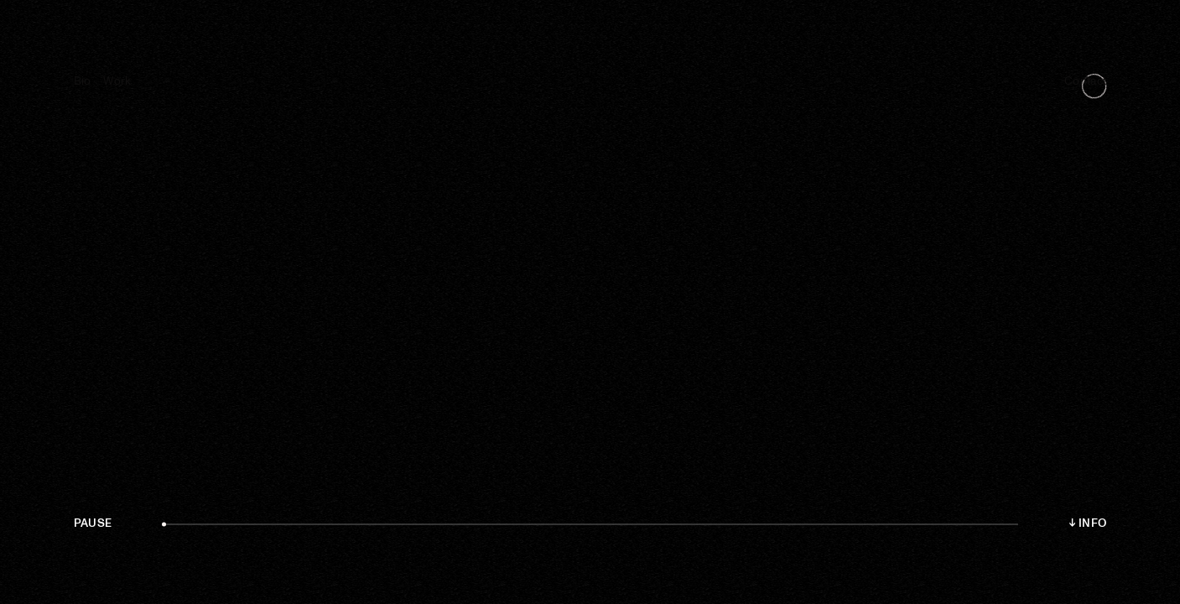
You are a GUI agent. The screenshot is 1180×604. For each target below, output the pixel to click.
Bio (82, 81)
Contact (1085, 81)
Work (117, 81)
